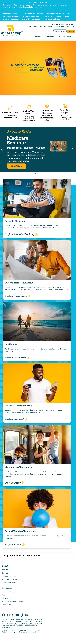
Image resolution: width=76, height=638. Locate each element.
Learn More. (38, 7)
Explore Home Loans (16, 294)
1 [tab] (35, 171)
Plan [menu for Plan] (61, 35)
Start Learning (13, 481)
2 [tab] (38, 171)
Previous (2, 147)
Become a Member (9, 574)
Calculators (6, 596)
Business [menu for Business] (50, 35)
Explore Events (13, 542)
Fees (3, 593)
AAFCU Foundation (9, 578)
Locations (60, 27)
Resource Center (35, 27)
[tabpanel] (38, 147)
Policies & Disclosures (23, 629)
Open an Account (10, 110)
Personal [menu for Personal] (38, 35)
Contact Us (48, 27)
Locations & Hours (9, 581)
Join (69, 27)
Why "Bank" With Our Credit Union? (22, 554)
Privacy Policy (4, 629)
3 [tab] (41, 171)
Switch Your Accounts (29, 110)
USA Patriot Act (37, 629)
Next (73, 147)
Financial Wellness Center (12, 600)
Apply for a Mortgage (65, 109)
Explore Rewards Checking (19, 232)
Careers (5, 571)
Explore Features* (14, 417)
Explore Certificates (15, 355)
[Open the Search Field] (73, 27)
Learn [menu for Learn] (69, 35)
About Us (5, 568)
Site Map (13, 629)
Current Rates (47, 108)
